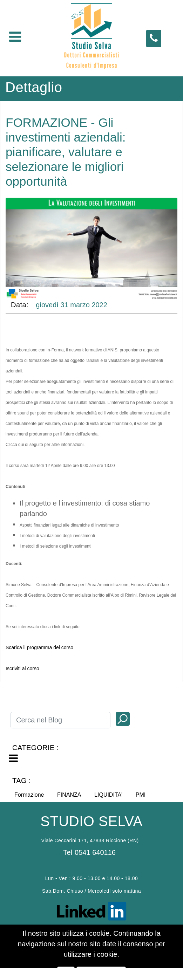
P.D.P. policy (106, 934)
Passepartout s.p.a (99, 945)
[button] (123, 719)
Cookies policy (78, 934)
